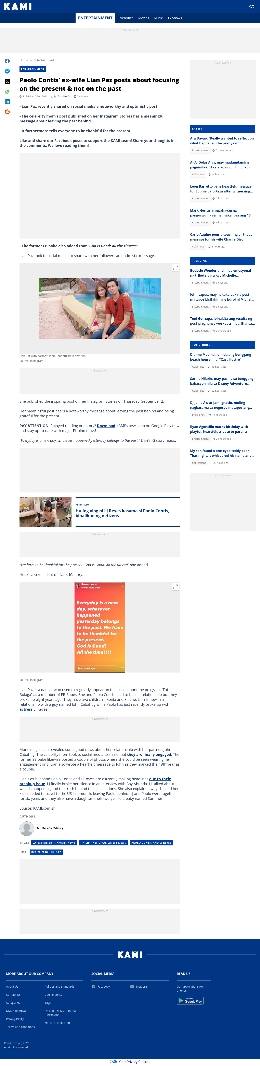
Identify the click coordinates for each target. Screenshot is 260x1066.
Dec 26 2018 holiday (46, 853)
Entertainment (95, 19)
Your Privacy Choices (130, 1063)
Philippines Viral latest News (103, 844)
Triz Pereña (64, 98)
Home (24, 62)
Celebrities (125, 19)
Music (158, 19)
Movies (143, 19)
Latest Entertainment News (54, 844)
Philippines (198, 416)
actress (26, 710)
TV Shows (175, 19)
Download (106, 427)
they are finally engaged (149, 756)
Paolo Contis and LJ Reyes (151, 844)
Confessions (199, 464)
